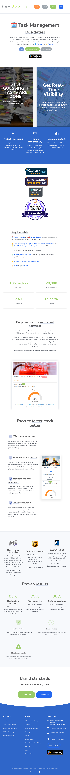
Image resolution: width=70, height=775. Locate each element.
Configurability (30, 739)
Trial (61, 7)
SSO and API (29, 747)
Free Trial (26, 694)
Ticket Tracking (8, 732)
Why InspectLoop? (31, 728)
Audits (5, 721)
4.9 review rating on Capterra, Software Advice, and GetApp (34, 244)
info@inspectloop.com (58, 728)
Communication (8, 736)
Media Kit (28, 754)
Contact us (44, 694)
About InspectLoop (31, 721)
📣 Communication (34, 237)
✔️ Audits (21, 237)
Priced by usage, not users (22, 255)
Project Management (10, 728)
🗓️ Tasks (14, 237)
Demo (45, 7)
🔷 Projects (38, 44)
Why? (37, 7)
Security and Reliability (33, 743)
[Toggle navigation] (67, 7)
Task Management (9, 725)
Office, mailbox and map (57, 734)
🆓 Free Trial (24, 266)
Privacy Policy (54, 768)
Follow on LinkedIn (57, 739)
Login (28, 7)
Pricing (53, 7)
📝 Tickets (49, 44)
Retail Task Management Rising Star (26, 246)
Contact (27, 725)
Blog (26, 750)
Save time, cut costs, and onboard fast (26, 261)
